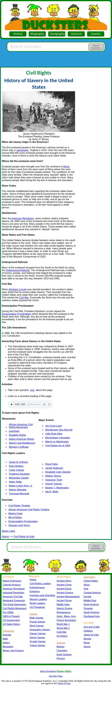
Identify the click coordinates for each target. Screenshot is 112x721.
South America (91, 612)
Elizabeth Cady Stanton (58, 472)
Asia (86, 588)
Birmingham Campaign (57, 437)
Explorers (35, 591)
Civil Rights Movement (14, 608)
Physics (61, 658)
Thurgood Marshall (19, 493)
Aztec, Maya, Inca (66, 616)
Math (5, 638)
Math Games (36, 618)
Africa (66, 166)
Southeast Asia (92, 616)
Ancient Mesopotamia (68, 596)
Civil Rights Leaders (40, 583)
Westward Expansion (14, 600)
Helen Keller (15, 482)
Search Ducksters (96, 46)
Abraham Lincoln (18, 289)
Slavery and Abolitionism (22, 443)
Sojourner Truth (53, 480)
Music (87, 642)
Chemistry (62, 650)
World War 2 (63, 628)
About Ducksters (48, 671)
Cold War (61, 632)
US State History (11, 624)
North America (91, 604)
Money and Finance (13, 650)
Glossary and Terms (19, 525)
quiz (32, 390)
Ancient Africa (64, 581)
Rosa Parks (51, 464)
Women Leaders (38, 599)
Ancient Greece (65, 592)
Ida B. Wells (51, 491)
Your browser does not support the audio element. (30, 404)
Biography (37, 33)
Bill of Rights (15, 517)
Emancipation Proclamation (16, 314)
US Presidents (37, 607)
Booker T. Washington (57, 487)
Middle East (90, 600)
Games (95, 33)
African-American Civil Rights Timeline (28, 509)
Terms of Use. (64, 683)
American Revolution (22, 218)
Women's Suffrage (19, 447)
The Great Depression (14, 604)
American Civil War (13, 596)
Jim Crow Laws (53, 426)
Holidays (88, 631)
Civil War (24, 297)
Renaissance (64, 612)
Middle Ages (63, 604)
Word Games (37, 625)
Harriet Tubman (53, 483)
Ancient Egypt (64, 588)
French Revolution (66, 620)
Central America (92, 592)
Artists (33, 579)
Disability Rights (17, 435)
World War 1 (63, 624)
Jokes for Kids (91, 635)
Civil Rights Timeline (19, 505)
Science (76, 33)
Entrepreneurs (37, 587)
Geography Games (40, 629)
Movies (87, 638)
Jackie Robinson (54, 468)
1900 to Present (11, 616)
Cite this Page (56, 676)
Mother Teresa (53, 476)
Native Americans (12, 581)
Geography (57, 33)
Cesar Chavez (16, 470)
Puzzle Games (37, 621)
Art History (62, 636)
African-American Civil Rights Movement (21, 426)
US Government (11, 620)
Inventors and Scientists (42, 595)
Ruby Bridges (16, 466)
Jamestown (22, 150)
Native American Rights (21, 439)
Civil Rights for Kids (24, 536)
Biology (60, 646)
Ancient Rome (64, 600)
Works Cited (8, 531)
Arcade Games (38, 641)
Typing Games (37, 645)
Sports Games (37, 637)
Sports (87, 646)
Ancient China (64, 584)
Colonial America (12, 584)
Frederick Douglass (19, 474)
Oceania (88, 608)
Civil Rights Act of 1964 (57, 445)
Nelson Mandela (17, 489)
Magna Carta (15, 513)
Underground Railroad (18, 270)
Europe (87, 596)
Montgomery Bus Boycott (58, 430)
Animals (7, 635)
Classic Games (38, 633)
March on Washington (57, 441)
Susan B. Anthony (18, 462)
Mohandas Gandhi (19, 478)
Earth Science (64, 654)
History (18, 33)
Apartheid (14, 431)
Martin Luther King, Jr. (21, 485)
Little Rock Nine (53, 433)
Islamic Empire (64, 608)
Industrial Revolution (13, 592)
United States (91, 581)
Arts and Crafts (92, 627)
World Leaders (37, 603)
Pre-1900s (8, 612)
